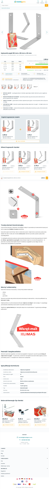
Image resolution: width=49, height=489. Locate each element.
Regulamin (3, 471)
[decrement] (33, 63)
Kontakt (2, 456)
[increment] (26, 63)
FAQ (2, 461)
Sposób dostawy (9, 73)
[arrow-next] (47, 161)
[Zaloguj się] (42, 2)
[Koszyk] (46, 2)
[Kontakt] (38, 2)
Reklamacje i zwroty (5, 466)
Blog (2, 453)
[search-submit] (46, 5)
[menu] (2, 2)
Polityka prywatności (5, 473)
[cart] (20, 141)
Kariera (2, 476)
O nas (2, 451)
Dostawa (3, 463)
